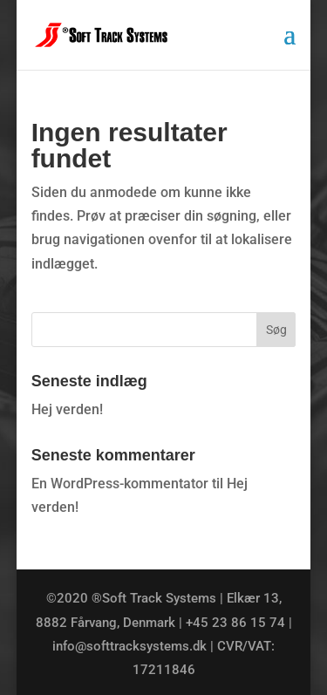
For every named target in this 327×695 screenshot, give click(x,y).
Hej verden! (67, 409)
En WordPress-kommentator (119, 483)
